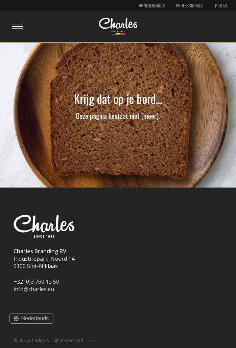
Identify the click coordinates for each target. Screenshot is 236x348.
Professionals (189, 5)
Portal (221, 5)
